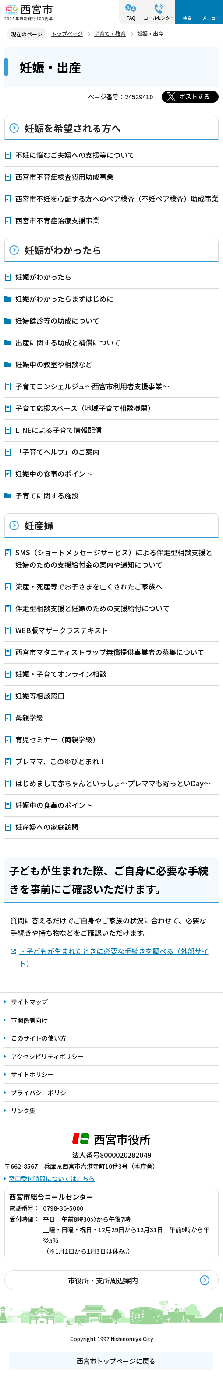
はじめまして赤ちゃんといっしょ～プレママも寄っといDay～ (113, 783)
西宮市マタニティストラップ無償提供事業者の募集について (109, 652)
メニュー (211, 17)
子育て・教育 (110, 33)
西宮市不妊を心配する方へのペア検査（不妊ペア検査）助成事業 (117, 198)
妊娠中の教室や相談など (53, 364)
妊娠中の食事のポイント (53, 473)
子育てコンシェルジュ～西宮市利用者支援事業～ (92, 386)
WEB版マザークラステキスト (61, 630)
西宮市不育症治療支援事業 (57, 220)
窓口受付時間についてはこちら (52, 1178)
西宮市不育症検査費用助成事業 (64, 176)
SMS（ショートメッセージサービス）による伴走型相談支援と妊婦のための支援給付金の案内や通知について (113, 558)
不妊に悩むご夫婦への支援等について (75, 155)
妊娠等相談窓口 (39, 695)
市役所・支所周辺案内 (103, 1280)
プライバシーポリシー (41, 1092)
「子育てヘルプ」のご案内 (57, 451)
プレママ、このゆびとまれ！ (60, 761)
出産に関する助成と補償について (67, 342)
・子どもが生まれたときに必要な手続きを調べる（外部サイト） (114, 957)
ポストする (194, 96)
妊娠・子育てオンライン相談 (60, 674)
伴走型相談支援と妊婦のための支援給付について (92, 608)
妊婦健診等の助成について (57, 320)
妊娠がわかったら (63, 250)
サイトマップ (29, 1001)
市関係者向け (29, 1020)
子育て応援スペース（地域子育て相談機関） (85, 408)
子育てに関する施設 (46, 495)
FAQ (131, 17)
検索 (187, 17)
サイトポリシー (32, 1074)
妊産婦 (39, 525)
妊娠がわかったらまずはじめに (64, 298)
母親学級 (29, 717)
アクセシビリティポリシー (47, 1056)
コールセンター (159, 17)
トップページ (67, 33)
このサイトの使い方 (38, 1038)
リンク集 (23, 1110)
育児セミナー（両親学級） (57, 739)
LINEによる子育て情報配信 (58, 430)
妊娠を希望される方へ (73, 128)
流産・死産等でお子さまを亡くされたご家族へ (89, 586)
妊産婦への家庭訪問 (46, 827)
